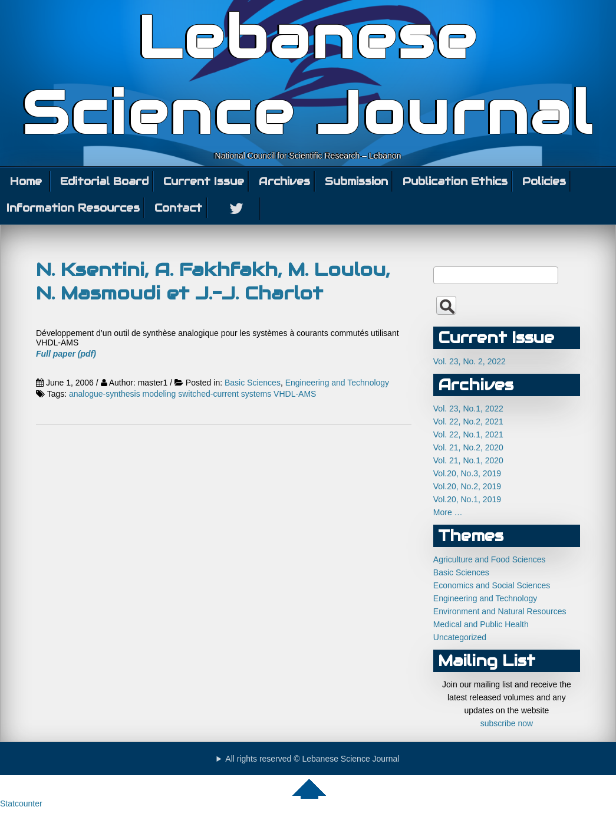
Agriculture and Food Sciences (489, 559)
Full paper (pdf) (66, 353)
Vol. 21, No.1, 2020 (468, 460)
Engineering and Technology (337, 382)
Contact (178, 208)
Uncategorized (459, 637)
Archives (284, 181)
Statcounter (21, 803)
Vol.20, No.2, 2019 (467, 486)
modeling (159, 394)
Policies (544, 181)
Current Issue (203, 181)
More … (448, 512)
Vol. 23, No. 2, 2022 (469, 361)
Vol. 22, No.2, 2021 (468, 421)
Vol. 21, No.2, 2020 (468, 447)
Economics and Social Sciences (491, 585)
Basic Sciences (253, 382)
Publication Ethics (455, 181)
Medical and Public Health (481, 624)
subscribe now (506, 723)
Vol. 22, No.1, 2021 (468, 434)
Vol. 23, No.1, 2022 (468, 408)
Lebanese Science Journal (308, 75)
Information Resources (73, 208)
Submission (356, 181)
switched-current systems (224, 394)
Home (26, 181)
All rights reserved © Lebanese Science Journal (312, 758)
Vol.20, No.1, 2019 (467, 499)
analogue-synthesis (104, 394)
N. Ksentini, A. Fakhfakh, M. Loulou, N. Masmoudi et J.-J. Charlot (213, 281)
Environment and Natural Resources (499, 611)
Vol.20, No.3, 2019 (467, 473)
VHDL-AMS (295, 394)
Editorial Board (104, 181)
